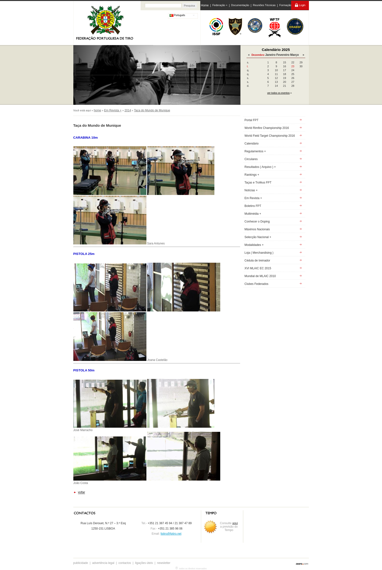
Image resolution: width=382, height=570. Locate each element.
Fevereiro (282, 55)
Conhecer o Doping (257, 221)
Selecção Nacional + (258, 237)
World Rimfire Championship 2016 (267, 128)
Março (294, 55)
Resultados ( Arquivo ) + (260, 167)
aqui (235, 523)
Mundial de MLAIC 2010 (260, 276)
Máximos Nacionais (257, 229)
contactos (124, 563)
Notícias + (251, 190)
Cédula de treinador (257, 260)
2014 (127, 110)
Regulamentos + (255, 151)
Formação (285, 5)
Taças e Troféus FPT (258, 182)
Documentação (240, 5)
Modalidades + (254, 245)
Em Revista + (113, 110)
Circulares (251, 159)
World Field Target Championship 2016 (270, 135)
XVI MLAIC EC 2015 (258, 268)
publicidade (80, 563)
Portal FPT (251, 120)
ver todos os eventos (278, 93)
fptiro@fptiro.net (171, 533)
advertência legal (103, 563)
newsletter (164, 563)
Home (205, 5)
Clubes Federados (256, 284)
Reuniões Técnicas (264, 5)
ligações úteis (144, 563)
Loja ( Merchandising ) (259, 252)
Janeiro (270, 55)
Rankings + (252, 174)
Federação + (220, 5)
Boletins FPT (253, 206)
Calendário (252, 143)
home (97, 110)
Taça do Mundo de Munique (152, 110)
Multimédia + (253, 213)
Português (177, 15)
